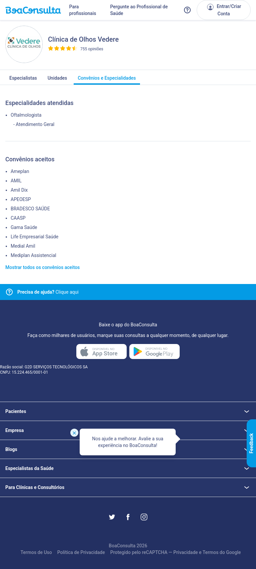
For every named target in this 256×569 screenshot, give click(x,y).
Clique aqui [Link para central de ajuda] (48, 292)
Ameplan (20, 171)
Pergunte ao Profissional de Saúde (139, 10)
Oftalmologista (26, 115)
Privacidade (185, 552)
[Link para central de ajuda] (9, 292)
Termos (211, 552)
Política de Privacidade (81, 552)
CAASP (18, 218)
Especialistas (23, 80)
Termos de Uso (36, 552)
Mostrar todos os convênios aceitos (42, 267)
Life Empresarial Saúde (34, 236)
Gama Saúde (24, 227)
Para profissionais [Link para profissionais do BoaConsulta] (82, 10)
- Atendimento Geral (33, 124)
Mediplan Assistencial (33, 255)
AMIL (16, 180)
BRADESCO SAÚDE (30, 208)
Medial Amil (23, 246)
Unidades (57, 80)
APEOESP (21, 199)
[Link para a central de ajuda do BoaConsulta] (187, 10)
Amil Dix (19, 190)
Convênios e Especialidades (107, 80)
